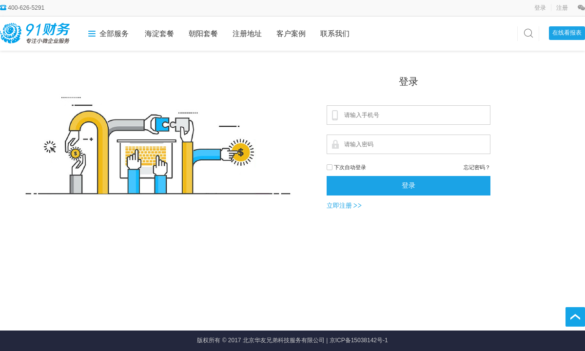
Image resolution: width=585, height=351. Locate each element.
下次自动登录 (350, 167)
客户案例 (291, 33)
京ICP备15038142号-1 (359, 340)
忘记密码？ (477, 167)
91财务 (35, 32)
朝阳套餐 (203, 33)
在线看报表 (567, 32)
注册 (562, 7)
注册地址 (247, 33)
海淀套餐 (159, 33)
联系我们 (335, 33)
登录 (540, 7)
